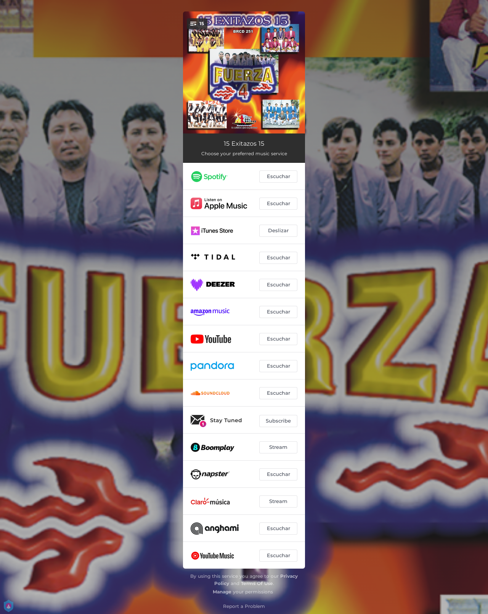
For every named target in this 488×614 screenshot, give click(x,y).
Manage (222, 592)
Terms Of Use (257, 583)
